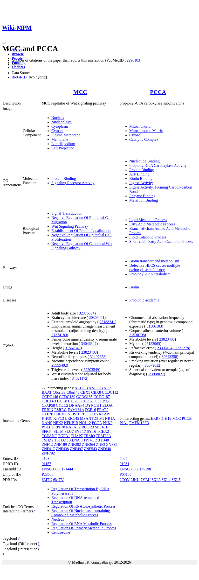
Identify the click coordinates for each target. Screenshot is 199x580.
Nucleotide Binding (144, 161)
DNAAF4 (76, 405)
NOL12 (85, 423)
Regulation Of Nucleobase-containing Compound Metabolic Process (80, 513)
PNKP (107, 423)
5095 (123, 458)
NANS (47, 423)
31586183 (154, 326)
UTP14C (87, 440)
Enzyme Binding (142, 196)
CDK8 (62, 401)
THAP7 (77, 436)
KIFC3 (58, 418)
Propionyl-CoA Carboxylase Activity (157, 165)
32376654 (87, 313)
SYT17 (80, 431)
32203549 (91, 370)
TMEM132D (139, 423)
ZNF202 (74, 444)
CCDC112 (110, 392)
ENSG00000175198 (135, 469)
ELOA (107, 405)
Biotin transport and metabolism (154, 261)
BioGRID (19, 77)
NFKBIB (71, 423)
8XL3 (155, 480)
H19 (168, 418)
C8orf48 (73, 392)
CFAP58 (48, 405)
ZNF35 (111, 444)
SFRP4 (47, 431)
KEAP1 (105, 414)
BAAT (47, 392)
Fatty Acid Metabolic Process (152, 224)
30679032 (152, 365)
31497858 (97, 357)
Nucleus (57, 118)
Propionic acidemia (144, 300)
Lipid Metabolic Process (148, 220)
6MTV (58, 480)
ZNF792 (48, 453)
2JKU (134, 480)
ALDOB (81, 388)
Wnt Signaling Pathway (69, 226)
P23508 (48, 474)
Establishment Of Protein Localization (81, 231)
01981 (124, 464)
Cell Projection (63, 148)
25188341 (107, 322)
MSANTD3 (89, 418)
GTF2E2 (48, 414)
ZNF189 (60, 444)
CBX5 (85, 392)
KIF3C (47, 418)
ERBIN (47, 410)
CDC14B (49, 401)
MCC (80, 92)
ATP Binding (139, 174)
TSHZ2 (47, 440)
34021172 (79, 378)
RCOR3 (88, 427)
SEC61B (102, 427)
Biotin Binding (140, 178)
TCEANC (49, 436)
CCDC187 (102, 397)
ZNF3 (100, 444)
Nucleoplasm (61, 122)
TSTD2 (60, 440)
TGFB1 (64, 436)
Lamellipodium (63, 144)
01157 (46, 464)
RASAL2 (73, 427)
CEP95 (103, 401)
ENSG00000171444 (57, 469)
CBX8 (96, 392)
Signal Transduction (66, 213)
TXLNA (73, 440)
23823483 (89, 352)
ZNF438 (62, 449)
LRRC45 (72, 418)
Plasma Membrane (65, 135)
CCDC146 (50, 397)
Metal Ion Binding (143, 200)
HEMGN (63, 414)
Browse (18, 54)
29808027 (156, 374)
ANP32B (96, 388)
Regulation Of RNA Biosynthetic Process (83, 506)
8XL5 (176, 480)
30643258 (169, 357)
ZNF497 (76, 449)
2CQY (125, 480)
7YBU (146, 480)
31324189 (59, 335)
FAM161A (76, 410)
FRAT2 (102, 410)
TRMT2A (103, 436)
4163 (45, 458)
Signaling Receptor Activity (73, 183)
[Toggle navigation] (4, 42)
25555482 (59, 365)
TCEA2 (103, 431)
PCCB (187, 418)
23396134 (164, 348)
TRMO (89, 436)
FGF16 (90, 410)
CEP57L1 (89, 401)
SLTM (58, 431)
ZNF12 (47, 444)
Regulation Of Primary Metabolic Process (83, 528)
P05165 (125, 474)
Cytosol (57, 131)
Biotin (134, 287)
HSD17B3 (79, 414)
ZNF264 (88, 444)
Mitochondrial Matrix (146, 131)
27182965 (152, 344)
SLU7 (69, 431)
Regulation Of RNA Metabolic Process (81, 524)
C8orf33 (59, 392)
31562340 (73, 348)
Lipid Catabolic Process (147, 237)
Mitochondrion (140, 126)
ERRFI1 (157, 418)
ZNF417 (48, 449)
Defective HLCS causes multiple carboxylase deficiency (154, 267)
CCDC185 (84, 397)
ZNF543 (90, 449)
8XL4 (166, 480)
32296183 (132, 60)
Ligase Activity (141, 183)
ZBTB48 (102, 440)
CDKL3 (74, 401)
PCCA (158, 92)
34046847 (88, 344)
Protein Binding (63, 178)
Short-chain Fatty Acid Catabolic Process (161, 241)
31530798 (137, 335)
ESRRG (60, 410)
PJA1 (124, 423)
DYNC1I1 (93, 405)
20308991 (96, 317)
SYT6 (91, 431)
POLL (46, 427)
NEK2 (58, 423)
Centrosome (60, 532)
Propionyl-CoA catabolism (150, 274)
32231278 (181, 348)
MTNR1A (107, 418)
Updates (18, 67)
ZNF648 (104, 449)
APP (106, 388)
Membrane (59, 139)
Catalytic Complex (143, 139)
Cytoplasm (59, 126)
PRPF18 (58, 427)
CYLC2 (62, 405)
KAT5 (93, 414)
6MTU (47, 480)
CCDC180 (67, 397)
